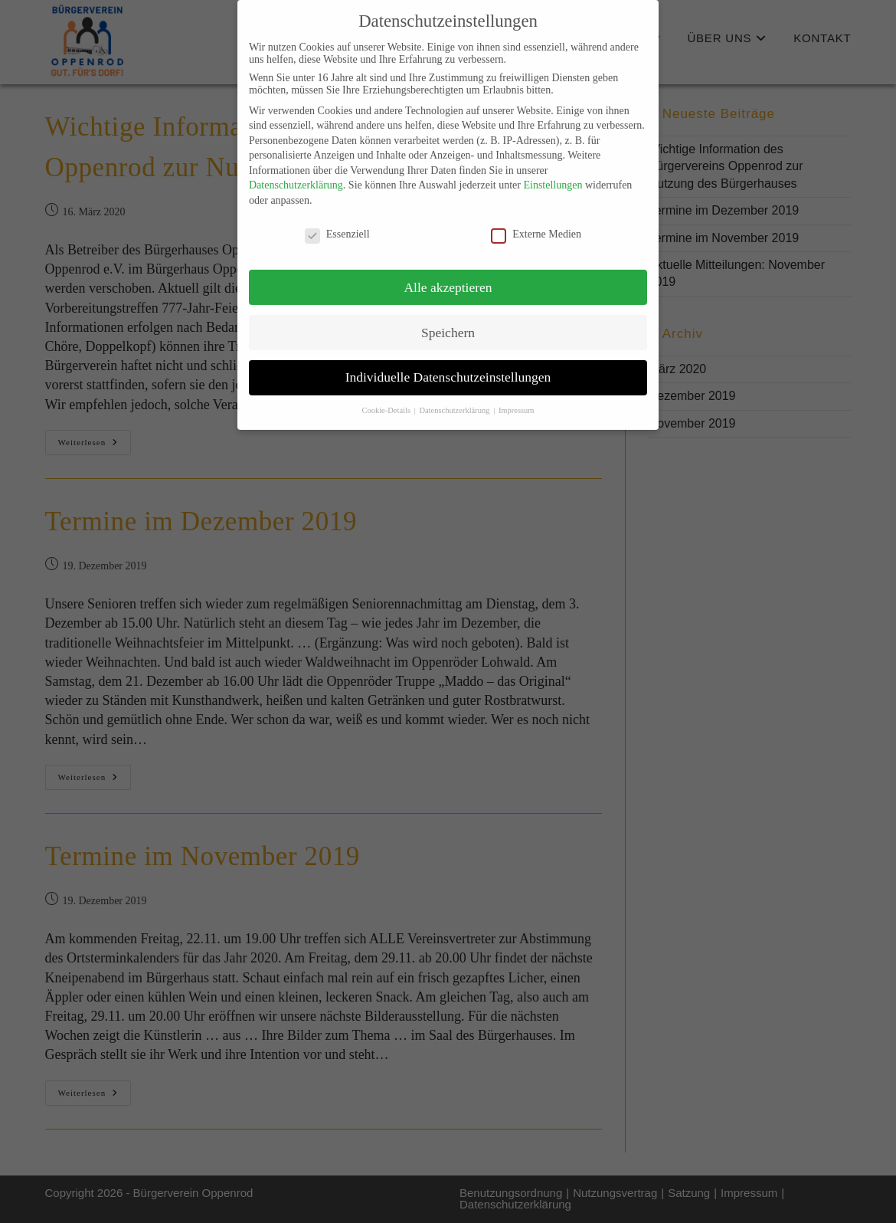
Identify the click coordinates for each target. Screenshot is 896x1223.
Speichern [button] (448, 319)
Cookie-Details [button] (386, 398)
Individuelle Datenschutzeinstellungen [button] (448, 364)
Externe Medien (536, 222)
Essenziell (337, 222)
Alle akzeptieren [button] (448, 274)
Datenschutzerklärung (296, 173)
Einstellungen (552, 173)
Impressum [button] (517, 398)
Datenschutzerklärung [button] (455, 398)
